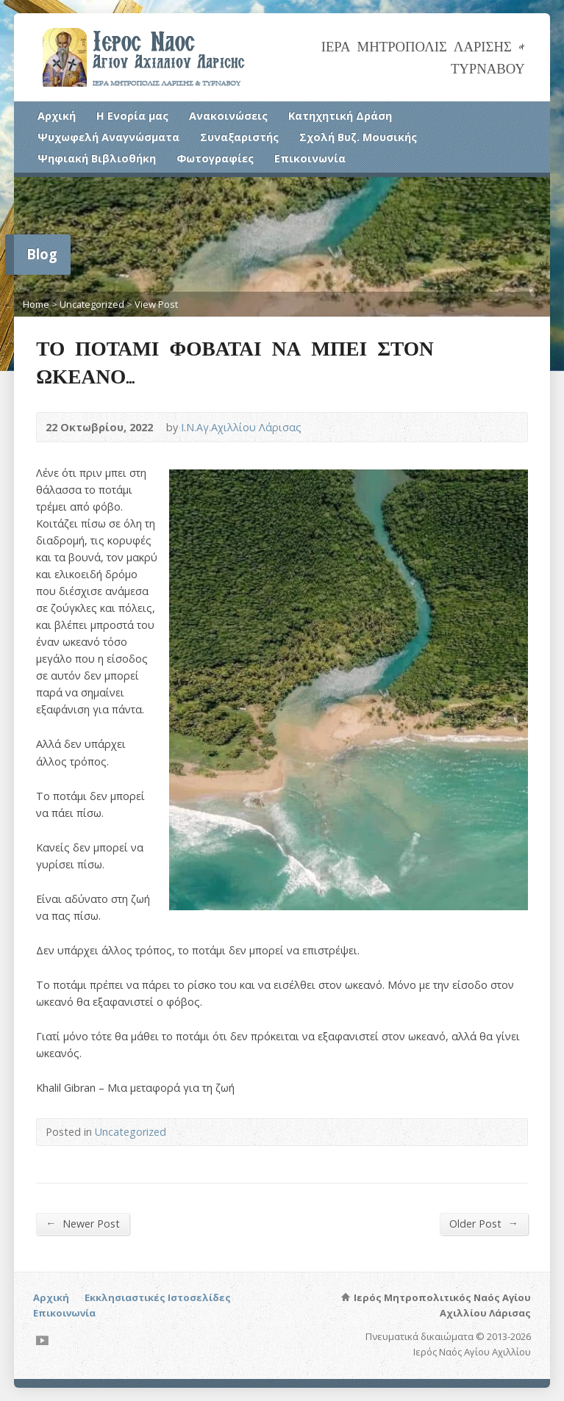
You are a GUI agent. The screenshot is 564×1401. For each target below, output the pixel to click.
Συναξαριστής (239, 137)
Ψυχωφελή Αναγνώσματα (108, 137)
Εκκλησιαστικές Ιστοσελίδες (158, 1297)
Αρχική (57, 116)
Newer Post (82, 1223)
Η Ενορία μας (132, 116)
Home (36, 304)
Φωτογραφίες (215, 158)
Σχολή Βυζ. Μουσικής (358, 137)
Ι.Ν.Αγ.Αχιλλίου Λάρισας (241, 427)
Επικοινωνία (310, 158)
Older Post (483, 1223)
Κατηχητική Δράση (340, 116)
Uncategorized (92, 304)
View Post (156, 304)
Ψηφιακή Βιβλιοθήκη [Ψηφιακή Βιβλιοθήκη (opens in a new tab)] (97, 158)
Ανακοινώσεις (228, 116)
